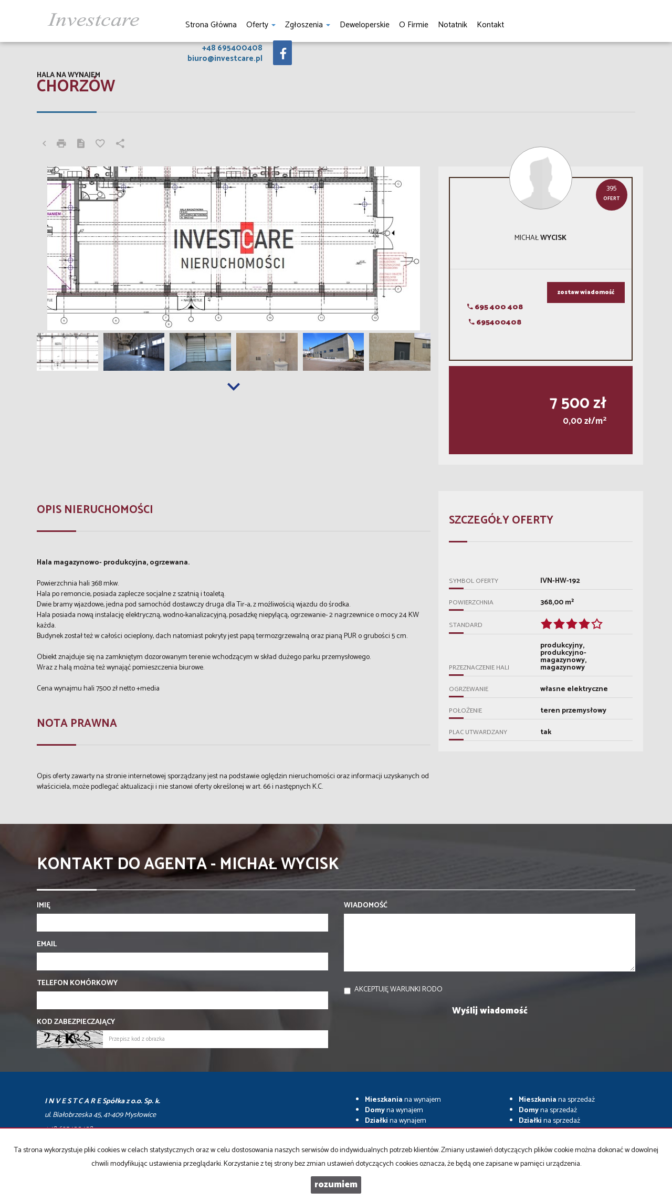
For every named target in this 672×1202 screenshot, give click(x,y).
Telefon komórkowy (77, 983)
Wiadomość (365, 906)
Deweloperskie (365, 25)
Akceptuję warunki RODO (398, 990)
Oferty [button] (261, 25)
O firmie (413, 25)
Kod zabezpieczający (76, 1022)
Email (47, 944)
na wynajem (403, 1100)
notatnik (452, 25)
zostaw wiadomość (586, 292)
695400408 (495, 323)
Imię (43, 906)
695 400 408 (495, 307)
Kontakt (490, 25)
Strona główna (211, 25)
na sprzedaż (557, 1100)
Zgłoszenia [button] (307, 25)
